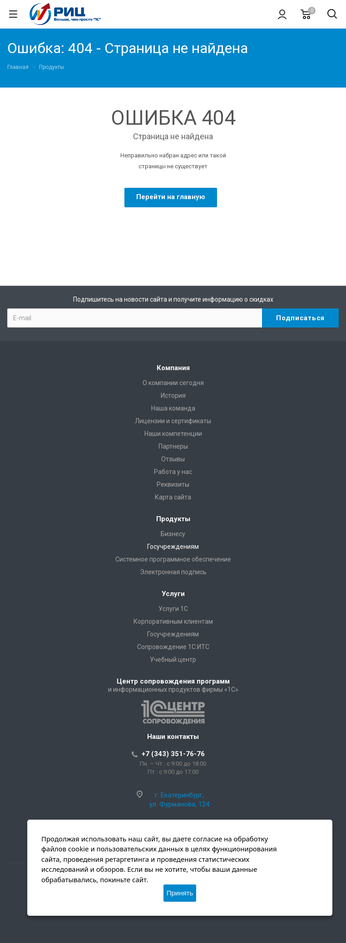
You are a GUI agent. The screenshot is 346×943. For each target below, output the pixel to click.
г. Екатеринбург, (179, 795)
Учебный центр (173, 659)
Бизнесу (173, 533)
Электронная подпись (173, 572)
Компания (173, 368)
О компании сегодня (173, 382)
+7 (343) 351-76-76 (173, 754)
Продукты (173, 519)
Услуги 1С (173, 608)
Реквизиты (173, 484)
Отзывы (173, 459)
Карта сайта (173, 497)
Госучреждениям (173, 546)
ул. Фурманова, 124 (179, 804)
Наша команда (173, 408)
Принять (180, 893)
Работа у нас (173, 471)
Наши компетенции (173, 433)
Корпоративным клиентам (173, 621)
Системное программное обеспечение (173, 559)
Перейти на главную (170, 197)
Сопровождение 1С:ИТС (173, 646)
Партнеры (173, 446)
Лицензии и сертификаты (173, 421)
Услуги (173, 594)
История (173, 395)
